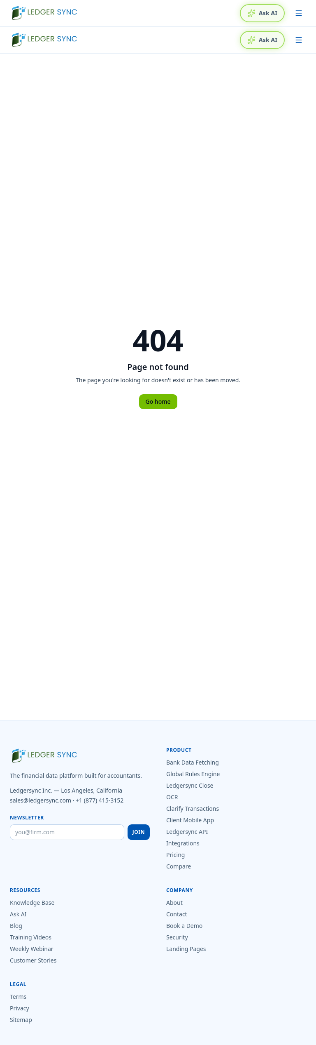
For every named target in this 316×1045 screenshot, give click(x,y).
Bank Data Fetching (192, 762)
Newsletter (27, 817)
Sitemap (21, 1020)
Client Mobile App (190, 820)
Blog (16, 926)
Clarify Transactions (192, 808)
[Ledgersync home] (44, 13)
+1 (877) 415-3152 (99, 800)
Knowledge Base (32, 902)
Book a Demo (184, 926)
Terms (18, 996)
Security (177, 937)
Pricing (175, 855)
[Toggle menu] (298, 13)
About (174, 902)
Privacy (19, 1008)
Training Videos (30, 937)
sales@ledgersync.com (40, 800)
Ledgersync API (187, 832)
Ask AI (262, 13)
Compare (178, 866)
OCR (172, 797)
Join (138, 832)
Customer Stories (33, 960)
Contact (176, 914)
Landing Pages (186, 949)
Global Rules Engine (193, 774)
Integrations (183, 843)
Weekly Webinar (31, 949)
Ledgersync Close (190, 785)
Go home (158, 401)
